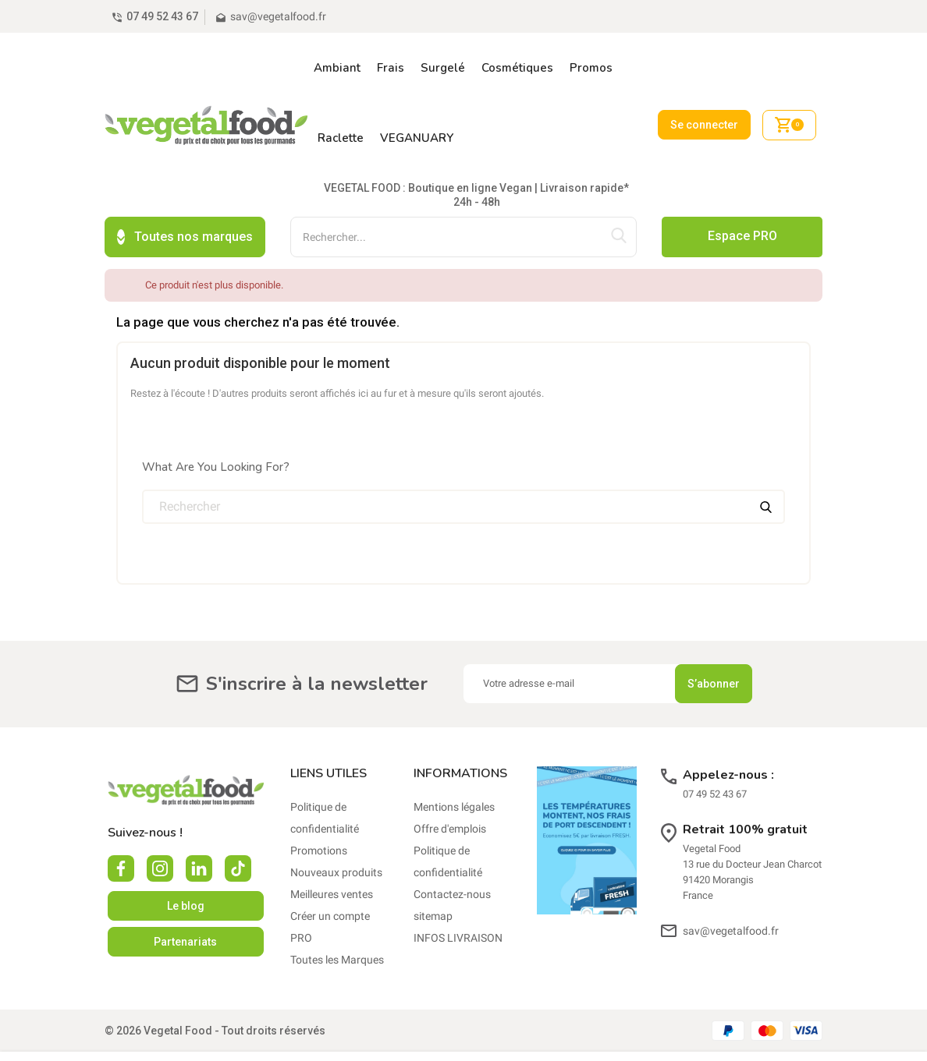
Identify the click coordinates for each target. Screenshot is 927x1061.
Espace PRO (742, 192)
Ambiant (337, 68)
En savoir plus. (568, 1044)
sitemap (433, 872)
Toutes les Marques (337, 916)
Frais (390, 68)
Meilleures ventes (331, 850)
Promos (591, 68)
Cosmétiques (517, 68)
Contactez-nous (452, 850)
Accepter (789, 1034)
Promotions (318, 807)
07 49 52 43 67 (162, 16)
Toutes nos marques (185, 193)
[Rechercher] (463, 463)
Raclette (341, 138)
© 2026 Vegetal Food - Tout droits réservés (215, 987)
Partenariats (185, 898)
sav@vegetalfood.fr (731, 887)
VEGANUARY (416, 138)
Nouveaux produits (336, 828)
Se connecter (704, 103)
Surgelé (443, 68)
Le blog (185, 862)
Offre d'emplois (450, 785)
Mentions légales (454, 763)
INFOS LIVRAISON (458, 894)
